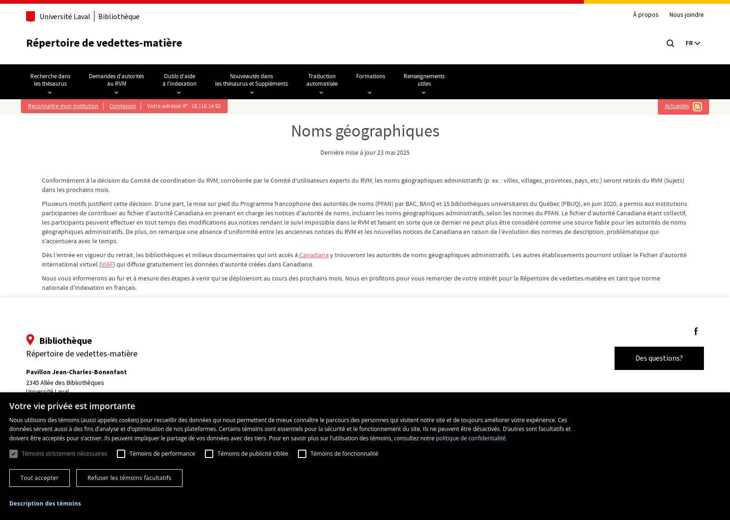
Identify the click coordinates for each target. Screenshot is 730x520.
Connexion (127, 106)
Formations (374, 76)
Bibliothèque (123, 16)
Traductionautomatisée (326, 80)
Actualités (673, 106)
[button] (45, 504)
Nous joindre (682, 15)
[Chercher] (666, 43)
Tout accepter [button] (39, 478)
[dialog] (365, 456)
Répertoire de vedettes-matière (109, 43)
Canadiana (321, 255)
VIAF (144, 264)
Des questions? (654, 358)
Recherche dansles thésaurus (54, 80)
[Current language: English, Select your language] (688, 43)
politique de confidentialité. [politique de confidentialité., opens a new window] (471, 438)
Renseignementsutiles (428, 80)
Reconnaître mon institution (67, 106)
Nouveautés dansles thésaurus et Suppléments (255, 80)
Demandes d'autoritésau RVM (120, 80)
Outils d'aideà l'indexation (184, 80)
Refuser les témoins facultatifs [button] (129, 478)
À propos (641, 15)
